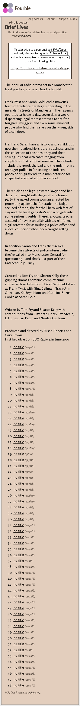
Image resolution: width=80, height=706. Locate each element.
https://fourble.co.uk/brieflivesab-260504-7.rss (40, 70)
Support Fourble (68, 19)
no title (18, 347)
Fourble (23, 8)
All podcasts (35, 19)
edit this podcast (18, 22)
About (51, 19)
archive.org (24, 35)
